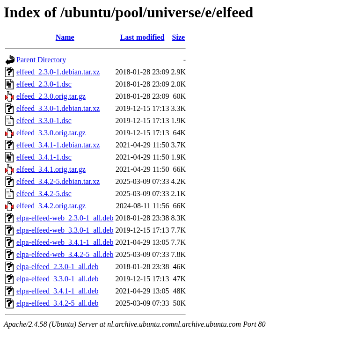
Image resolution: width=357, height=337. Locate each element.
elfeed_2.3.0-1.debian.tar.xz (58, 72)
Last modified (142, 37)
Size (178, 37)
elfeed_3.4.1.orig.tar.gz (51, 169)
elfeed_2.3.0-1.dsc (44, 84)
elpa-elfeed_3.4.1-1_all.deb (57, 291)
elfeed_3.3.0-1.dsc (44, 121)
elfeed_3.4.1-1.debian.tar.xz (58, 145)
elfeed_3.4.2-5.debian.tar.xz (58, 181)
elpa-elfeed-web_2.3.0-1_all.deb (64, 218)
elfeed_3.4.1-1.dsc (44, 157)
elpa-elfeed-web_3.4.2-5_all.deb (64, 254)
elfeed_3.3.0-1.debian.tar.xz (58, 108)
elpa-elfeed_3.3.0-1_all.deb (57, 279)
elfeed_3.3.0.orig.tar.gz (51, 133)
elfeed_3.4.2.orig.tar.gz (51, 206)
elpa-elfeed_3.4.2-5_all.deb (57, 303)
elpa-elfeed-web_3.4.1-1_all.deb (64, 242)
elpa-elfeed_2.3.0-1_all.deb (57, 267)
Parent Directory (41, 60)
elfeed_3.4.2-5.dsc (44, 194)
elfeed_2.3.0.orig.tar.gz (51, 96)
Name (65, 37)
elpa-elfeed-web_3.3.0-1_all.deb (64, 230)
